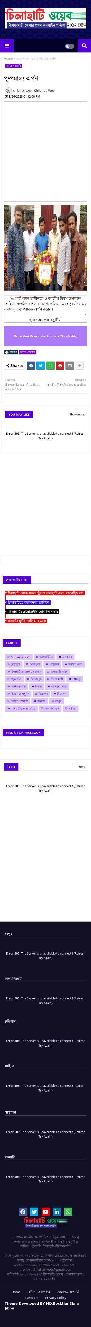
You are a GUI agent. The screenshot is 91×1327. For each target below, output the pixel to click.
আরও (82, 767)
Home (8, 58)
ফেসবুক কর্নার (59, 686)
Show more (76, 414)
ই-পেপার (67, 657)
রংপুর (58, 701)
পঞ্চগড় (76, 679)
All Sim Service (20, 657)
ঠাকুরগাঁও (16, 679)
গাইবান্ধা (54, 664)
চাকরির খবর (75, 664)
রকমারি (41, 701)
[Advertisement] (45, 151)
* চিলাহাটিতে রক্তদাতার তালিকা (28, 602)
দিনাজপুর (36, 679)
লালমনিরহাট (52, 708)
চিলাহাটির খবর (59, 672)
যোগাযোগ (32, 1297)
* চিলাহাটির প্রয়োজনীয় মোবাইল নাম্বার (32, 611)
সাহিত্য (72, 708)
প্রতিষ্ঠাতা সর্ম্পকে (39, 1292)
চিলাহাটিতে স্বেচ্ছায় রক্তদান (26, 672)
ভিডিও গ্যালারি (19, 701)
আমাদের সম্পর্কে (68, 1292)
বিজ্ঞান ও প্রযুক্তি (20, 694)
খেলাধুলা (35, 664)
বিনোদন (61, 694)
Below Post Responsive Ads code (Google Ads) (45, 336)
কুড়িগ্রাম (15, 664)
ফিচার (38, 686)
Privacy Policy (55, 1297)
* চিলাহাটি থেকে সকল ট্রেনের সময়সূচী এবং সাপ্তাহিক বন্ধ (45, 593)
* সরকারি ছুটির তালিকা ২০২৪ (26, 621)
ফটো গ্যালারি (24, 58)
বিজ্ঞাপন (43, 694)
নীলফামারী (57, 679)
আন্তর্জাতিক (46, 657)
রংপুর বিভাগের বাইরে (23, 708)
